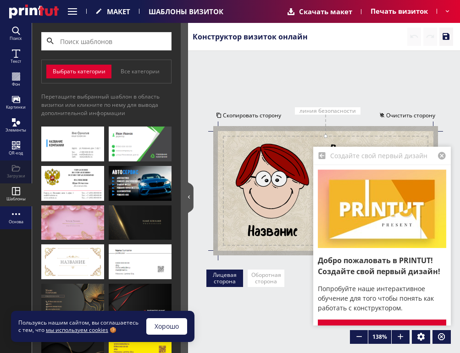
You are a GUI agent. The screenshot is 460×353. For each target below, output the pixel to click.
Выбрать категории (79, 71)
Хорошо (167, 326)
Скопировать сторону (247, 116)
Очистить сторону (408, 116)
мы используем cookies (77, 330)
